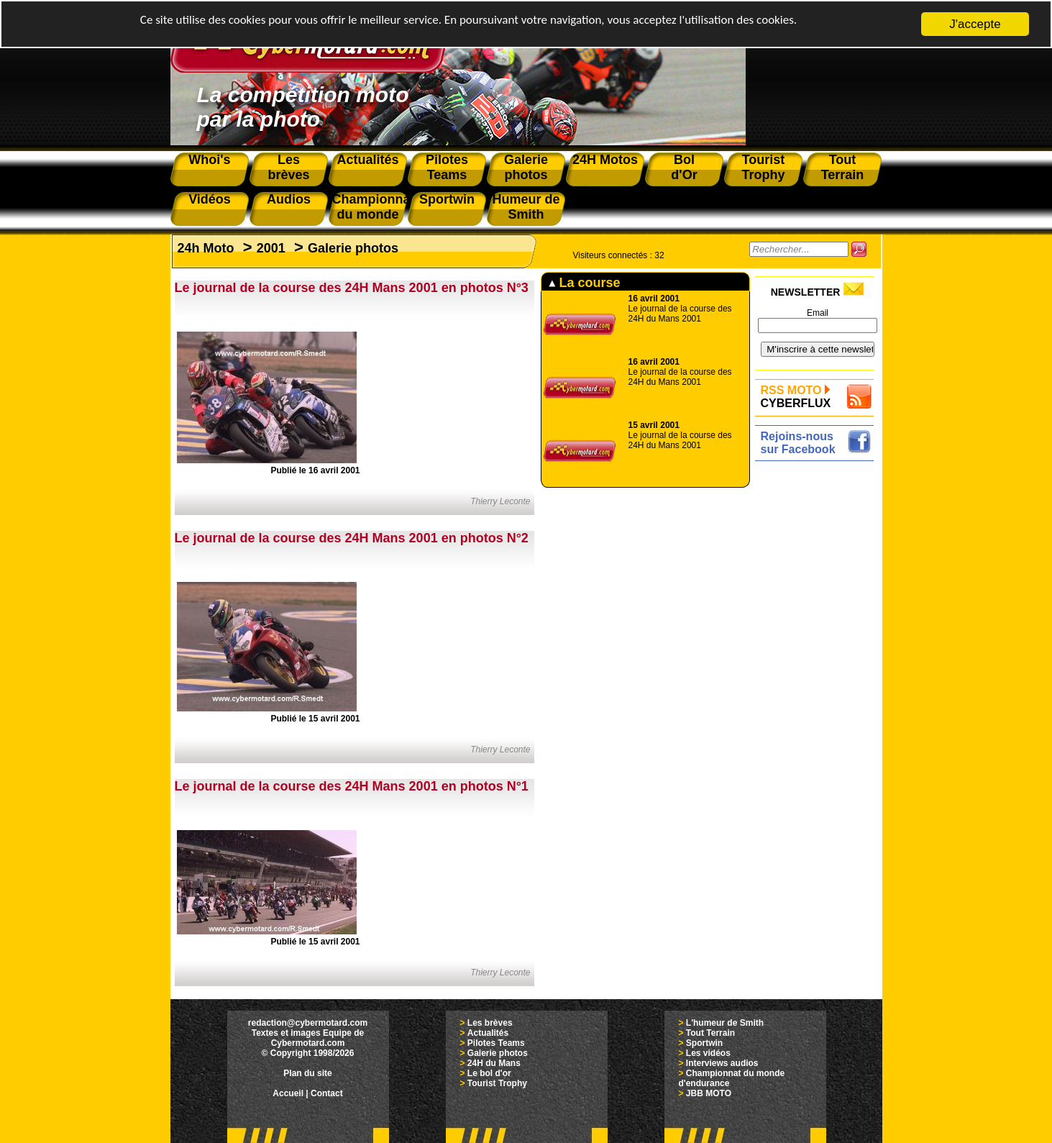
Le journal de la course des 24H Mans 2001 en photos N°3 (352, 288)
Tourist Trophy (497, 1083)
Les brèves (490, 1023)
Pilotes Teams (496, 1043)
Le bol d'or (489, 1073)
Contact (327, 1093)
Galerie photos (353, 248)
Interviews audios (722, 1063)
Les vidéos (708, 1053)
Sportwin (704, 1043)
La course (585, 282)
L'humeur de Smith (725, 1023)
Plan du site (307, 1073)
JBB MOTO (708, 1093)
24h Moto (206, 248)
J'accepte (974, 24)
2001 (271, 248)
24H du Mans (494, 1063)
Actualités (487, 1033)
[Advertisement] (818, 681)
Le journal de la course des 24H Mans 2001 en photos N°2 (352, 538)
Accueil (288, 1093)
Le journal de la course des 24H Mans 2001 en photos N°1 (352, 786)
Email (817, 313)
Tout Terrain (710, 1033)
